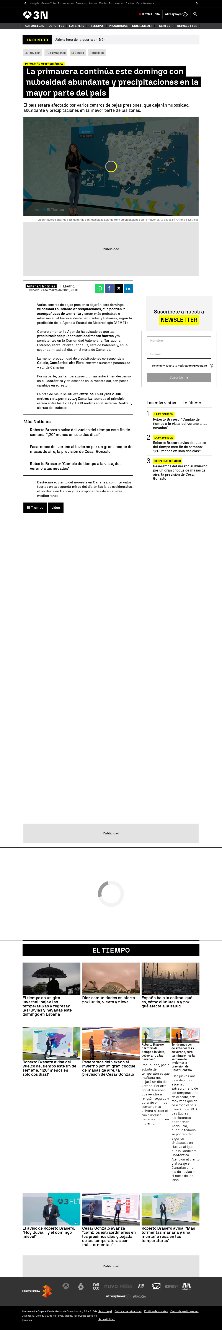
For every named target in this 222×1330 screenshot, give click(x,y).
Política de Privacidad (192, 365)
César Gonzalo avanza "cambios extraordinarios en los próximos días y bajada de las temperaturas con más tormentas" (109, 1236)
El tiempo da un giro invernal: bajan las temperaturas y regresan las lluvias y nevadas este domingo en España (47, 1006)
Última (151, 14)
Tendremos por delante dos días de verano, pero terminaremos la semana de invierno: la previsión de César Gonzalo (183, 1057)
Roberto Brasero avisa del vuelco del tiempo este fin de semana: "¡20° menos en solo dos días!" (80, 432)
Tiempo (96, 26)
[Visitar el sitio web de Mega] (126, 1286)
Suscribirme (179, 377)
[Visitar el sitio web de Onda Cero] (156, 1286)
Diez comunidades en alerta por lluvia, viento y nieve (108, 1000)
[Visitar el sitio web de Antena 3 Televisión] (65, 1286)
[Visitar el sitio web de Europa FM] (171, 1286)
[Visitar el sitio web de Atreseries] (141, 1286)
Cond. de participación (184, 1311)
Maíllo (102, 3)
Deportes (56, 26)
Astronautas (116, 3)
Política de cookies (156, 1311)
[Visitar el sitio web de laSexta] (80, 1286)
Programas (118, 26)
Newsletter (187, 26)
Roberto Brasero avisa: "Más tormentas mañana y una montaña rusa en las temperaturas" (168, 1234)
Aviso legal (105, 1311)
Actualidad (97, 52)
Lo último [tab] (192, 403)
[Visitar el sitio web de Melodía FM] (186, 1286)
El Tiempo (35, 508)
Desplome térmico (167, 461)
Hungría (34, 3)
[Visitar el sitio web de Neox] (96, 1286)
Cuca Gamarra (145, 3)
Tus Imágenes (56, 52)
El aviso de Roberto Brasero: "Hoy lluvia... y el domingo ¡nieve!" (49, 1232)
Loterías (76, 26)
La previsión (163, 414)
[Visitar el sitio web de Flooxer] (139, 1296)
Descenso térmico (86, 3)
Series (164, 26)
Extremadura (66, 3)
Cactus (130, 3)
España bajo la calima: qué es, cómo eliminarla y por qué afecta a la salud (167, 1002)
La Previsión (32, 52)
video (55, 508)
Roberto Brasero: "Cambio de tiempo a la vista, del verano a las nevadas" (180, 423)
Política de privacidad (128, 1311)
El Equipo (77, 52)
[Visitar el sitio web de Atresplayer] (118, 1296)
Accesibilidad (106, 1319)
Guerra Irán (48, 3)
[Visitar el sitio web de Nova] (111, 1286)
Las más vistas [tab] (161, 403)
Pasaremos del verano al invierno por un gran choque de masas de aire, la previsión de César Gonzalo (81, 449)
